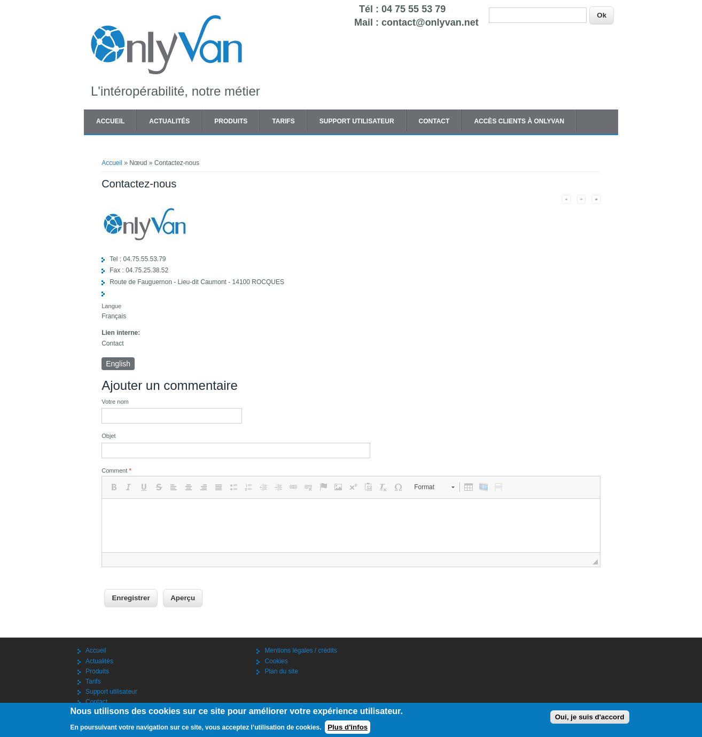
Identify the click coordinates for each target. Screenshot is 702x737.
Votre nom (115, 401)
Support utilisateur (356, 121)
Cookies (275, 661)
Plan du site (281, 671)
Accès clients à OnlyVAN (519, 121)
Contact (434, 121)
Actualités (169, 121)
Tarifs (283, 121)
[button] (113, 487)
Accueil (110, 121)
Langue (111, 306)
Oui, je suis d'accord (590, 717)
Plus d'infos (347, 727)
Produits (230, 121)
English (118, 363)
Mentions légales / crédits (300, 650)
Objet (109, 436)
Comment (116, 470)
